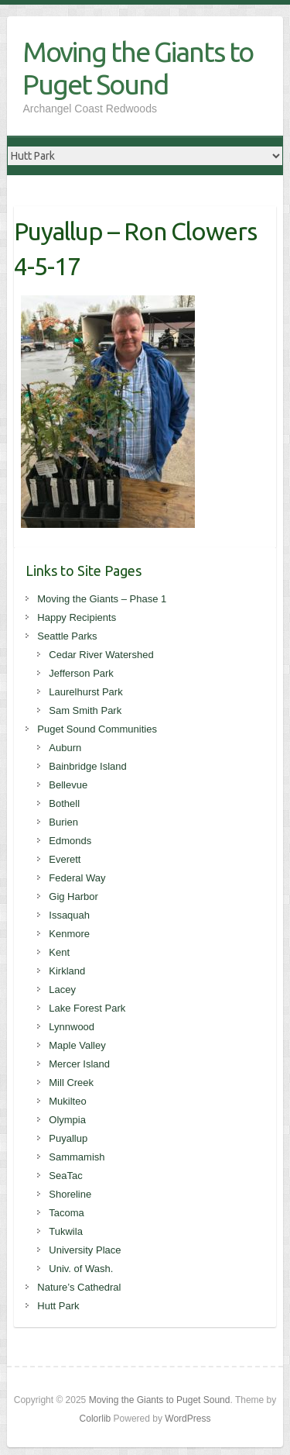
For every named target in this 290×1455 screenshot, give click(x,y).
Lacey (62, 989)
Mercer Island (79, 1064)
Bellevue (68, 785)
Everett (64, 859)
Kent (59, 952)
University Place (85, 1250)
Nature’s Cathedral (79, 1287)
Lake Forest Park (87, 1008)
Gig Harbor (73, 896)
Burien (63, 822)
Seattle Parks (67, 636)
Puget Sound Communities (97, 729)
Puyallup (68, 1138)
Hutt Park (58, 1306)
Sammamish (76, 1157)
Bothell (64, 803)
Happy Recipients (76, 617)
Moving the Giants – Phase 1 (101, 599)
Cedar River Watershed (101, 654)
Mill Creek (71, 1082)
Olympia (67, 1120)
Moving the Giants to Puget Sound (137, 68)
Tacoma (66, 1213)
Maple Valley (77, 1045)
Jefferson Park (81, 673)
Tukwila (66, 1231)
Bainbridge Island (87, 766)
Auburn (65, 747)
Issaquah (69, 915)
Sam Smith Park (85, 710)
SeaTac (65, 1175)
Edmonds (70, 840)
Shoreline (70, 1194)
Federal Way (77, 878)
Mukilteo (67, 1101)
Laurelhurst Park (85, 692)
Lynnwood (71, 1027)
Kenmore (69, 934)
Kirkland (67, 971)
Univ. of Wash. (81, 1268)
